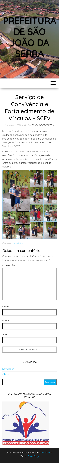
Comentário (10, 265)
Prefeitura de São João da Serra (29, 37)
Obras (5, 374)
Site (4, 334)
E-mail (6, 320)
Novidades (18, 243)
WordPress (46, 452)
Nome (6, 306)
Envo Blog (33, 456)
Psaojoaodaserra (43, 125)
